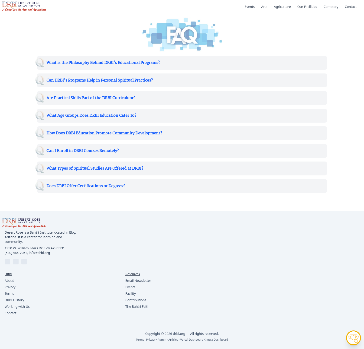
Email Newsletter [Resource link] (138, 280)
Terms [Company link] (9, 293)
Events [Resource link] (130, 287)
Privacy (151, 340)
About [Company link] (9, 280)
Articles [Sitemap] (173, 340)
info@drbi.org (39, 253)
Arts (264, 6)
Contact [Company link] (10, 313)
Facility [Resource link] (130, 293)
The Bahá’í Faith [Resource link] (137, 306)
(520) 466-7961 (16, 253)
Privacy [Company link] (10, 287)
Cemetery (331, 6)
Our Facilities (307, 6)
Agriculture (282, 6)
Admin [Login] (162, 340)
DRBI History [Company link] (14, 300)
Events (250, 6)
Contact (351, 6)
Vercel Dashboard (191, 340)
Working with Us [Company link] (17, 306)
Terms (140, 340)
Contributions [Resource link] (135, 300)
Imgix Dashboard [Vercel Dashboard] (216, 340)
